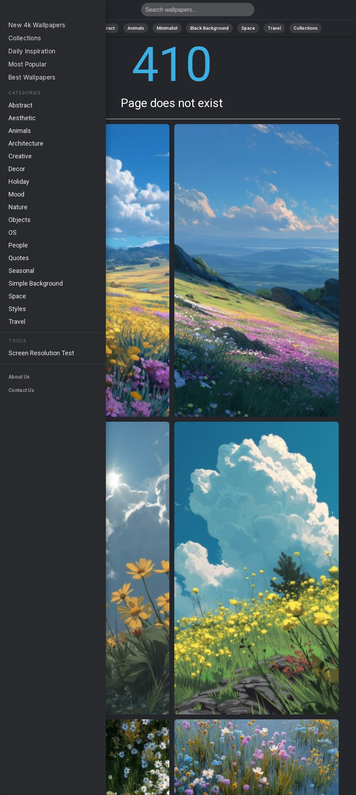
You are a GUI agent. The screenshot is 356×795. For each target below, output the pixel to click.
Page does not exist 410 (42, 11)
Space (248, 28)
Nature (77, 28)
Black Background (209, 28)
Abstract (105, 28)
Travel (274, 28)
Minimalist (167, 28)
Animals (135, 28)
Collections (306, 28)
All (54, 28)
